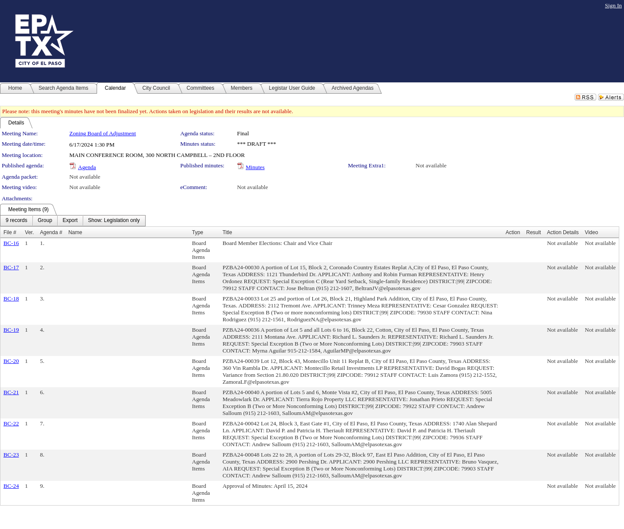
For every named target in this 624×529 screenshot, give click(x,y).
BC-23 (11, 454)
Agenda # (51, 232)
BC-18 (11, 298)
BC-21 (11, 392)
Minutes (255, 167)
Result (533, 232)
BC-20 (11, 361)
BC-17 (11, 267)
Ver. (29, 232)
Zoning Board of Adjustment (102, 133)
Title (227, 232)
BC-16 (11, 243)
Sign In (613, 5)
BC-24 (11, 486)
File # (9, 232)
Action (513, 232)
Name (75, 232)
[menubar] (73, 220)
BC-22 (11, 423)
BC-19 (11, 330)
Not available (431, 165)
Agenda (87, 167)
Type (197, 232)
